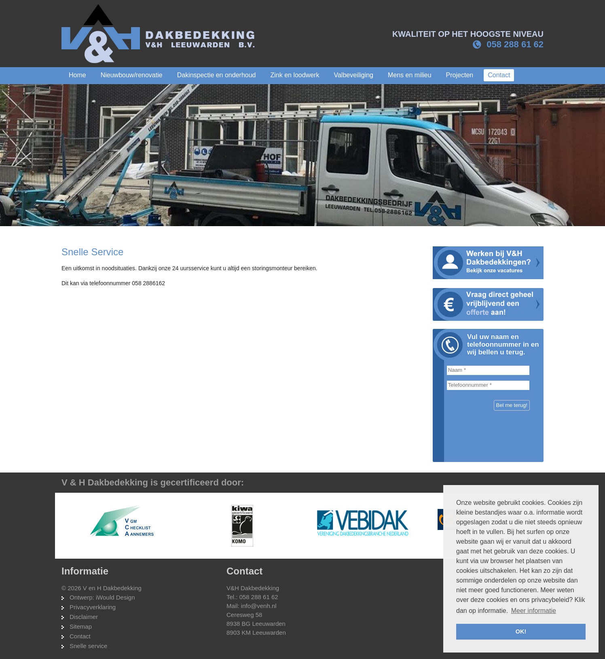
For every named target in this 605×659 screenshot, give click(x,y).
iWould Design (115, 597)
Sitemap (81, 626)
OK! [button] (521, 631)
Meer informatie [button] (533, 610)
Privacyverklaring (93, 607)
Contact (80, 636)
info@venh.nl (259, 605)
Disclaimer (84, 616)
